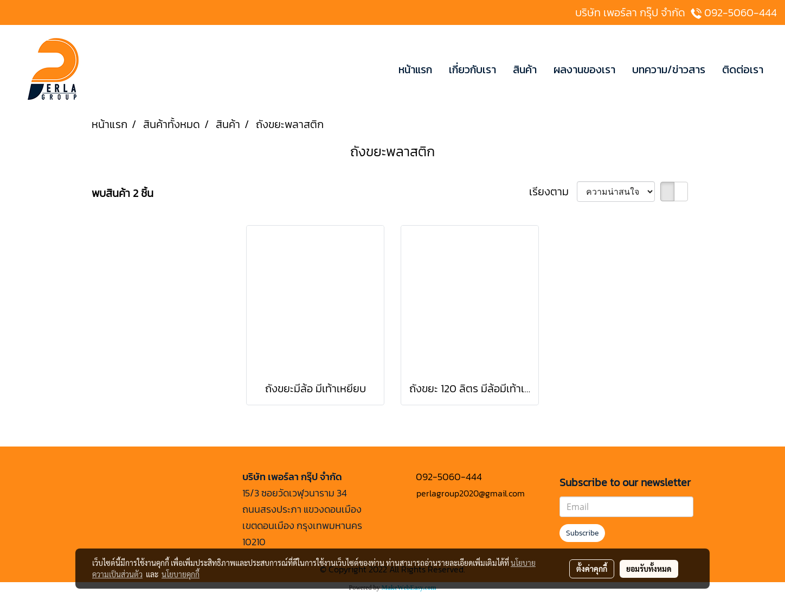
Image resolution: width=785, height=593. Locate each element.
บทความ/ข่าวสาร (668, 69)
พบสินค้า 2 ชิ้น (122, 193)
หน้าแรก (415, 69)
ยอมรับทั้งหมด (649, 568)
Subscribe (582, 533)
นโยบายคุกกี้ (181, 574)
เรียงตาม (553, 191)
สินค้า (525, 69)
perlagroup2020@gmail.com (470, 493)
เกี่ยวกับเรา (472, 69)
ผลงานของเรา (584, 69)
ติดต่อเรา (742, 69)
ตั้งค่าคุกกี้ (591, 568)
